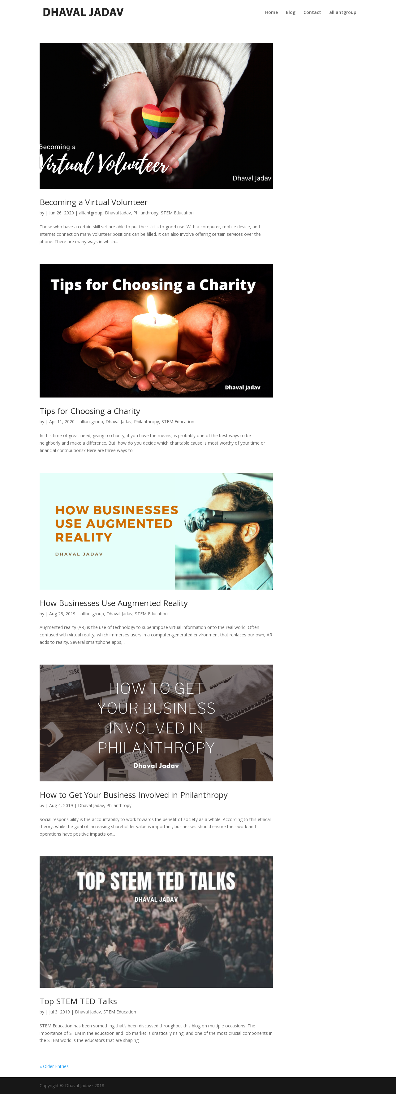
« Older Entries (54, 1066)
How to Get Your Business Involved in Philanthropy (134, 794)
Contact (312, 12)
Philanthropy (145, 213)
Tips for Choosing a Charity (90, 410)
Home (271, 12)
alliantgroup (342, 12)
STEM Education (177, 213)
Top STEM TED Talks (78, 1001)
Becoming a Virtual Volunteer (94, 202)
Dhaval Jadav (118, 213)
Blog (290, 12)
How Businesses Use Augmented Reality (114, 603)
